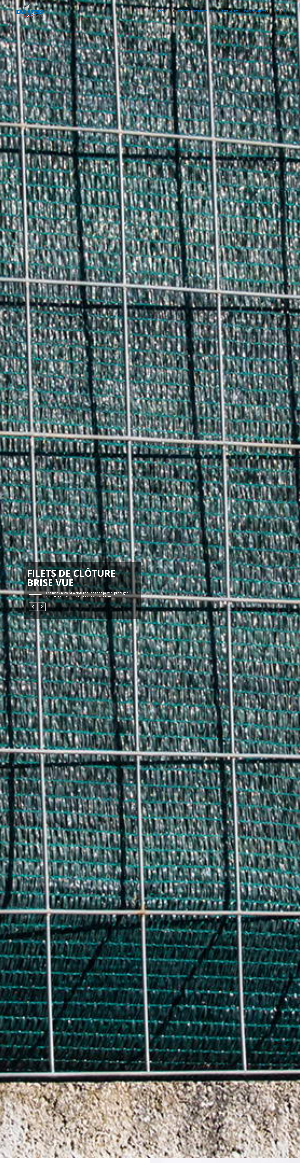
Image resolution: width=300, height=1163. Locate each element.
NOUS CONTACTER (255, 11)
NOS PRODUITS (205, 11)
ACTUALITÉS (230, 11)
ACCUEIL (163, 11)
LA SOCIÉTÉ (181, 11)
